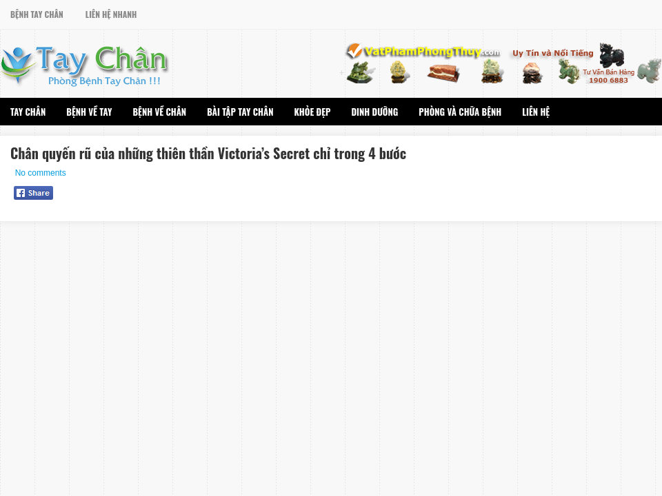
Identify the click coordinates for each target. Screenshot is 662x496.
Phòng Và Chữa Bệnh (460, 111)
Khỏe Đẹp (312, 111)
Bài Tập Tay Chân (240, 111)
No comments (40, 173)
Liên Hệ (536, 111)
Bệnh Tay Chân (36, 14)
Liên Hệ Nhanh (111, 14)
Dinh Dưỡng (374, 111)
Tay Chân (28, 111)
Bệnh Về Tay (89, 111)
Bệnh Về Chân (159, 111)
